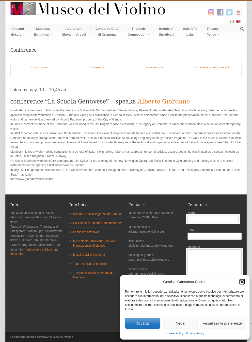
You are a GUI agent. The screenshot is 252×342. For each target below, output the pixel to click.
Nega (180, 323)
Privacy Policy (195, 333)
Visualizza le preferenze (222, 323)
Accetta (142, 323)
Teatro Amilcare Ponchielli (90, 264)
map (46, 217)
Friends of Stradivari (86, 232)
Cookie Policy (174, 333)
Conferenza (97, 67)
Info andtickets (17, 31)
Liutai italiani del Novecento (213, 67)
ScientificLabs (190, 31)
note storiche (154, 67)
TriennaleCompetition (139, 31)
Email (215, 234)
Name (215, 217)
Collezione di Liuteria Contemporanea (98, 223)
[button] (242, 281)
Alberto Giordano (164, 101)
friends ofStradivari (166, 31)
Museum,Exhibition (43, 31)
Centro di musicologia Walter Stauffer (97, 214)
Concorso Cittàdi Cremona (106, 31)
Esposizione (39, 67)
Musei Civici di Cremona (89, 254)
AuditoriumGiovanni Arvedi (74, 31)
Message (215, 270)
